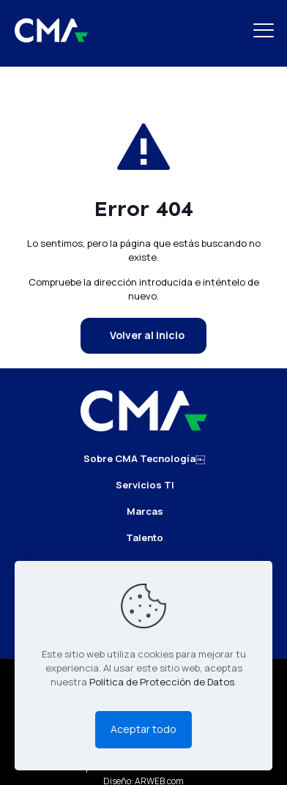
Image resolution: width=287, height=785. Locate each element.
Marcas (145, 511)
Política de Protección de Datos (161, 681)
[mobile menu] (267, 29)
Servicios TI (145, 484)
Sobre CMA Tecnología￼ (144, 458)
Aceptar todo (143, 729)
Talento (144, 537)
